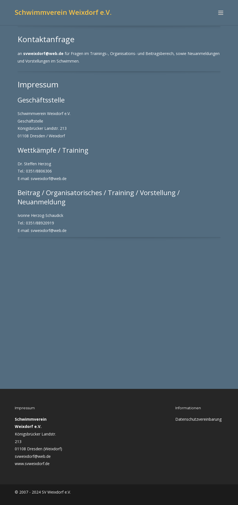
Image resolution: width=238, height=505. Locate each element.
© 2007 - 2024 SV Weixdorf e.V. (43, 492)
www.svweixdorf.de (32, 463)
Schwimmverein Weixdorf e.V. (63, 12)
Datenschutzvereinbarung (198, 419)
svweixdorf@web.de (33, 456)
